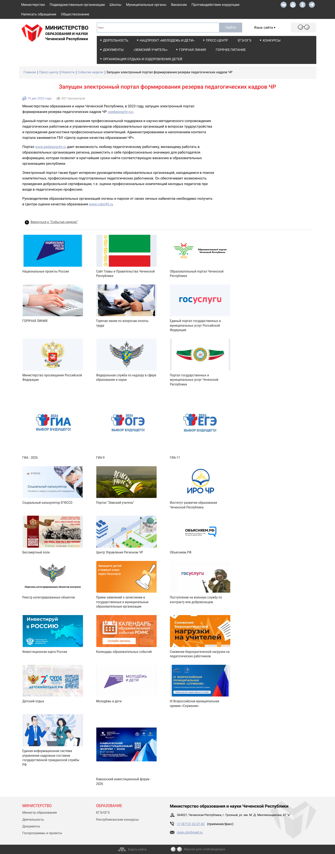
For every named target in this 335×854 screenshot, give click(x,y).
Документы (113, 50)
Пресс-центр (217, 40)
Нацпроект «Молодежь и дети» (167, 40)
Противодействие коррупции (215, 5)
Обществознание (75, 14)
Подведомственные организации (77, 5)
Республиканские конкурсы (117, 820)
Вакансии (179, 5)
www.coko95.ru (101, 204)
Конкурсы (272, 40)
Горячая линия (192, 50)
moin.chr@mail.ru (190, 832)
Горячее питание (231, 50)
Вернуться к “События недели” (54, 222)
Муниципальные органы (146, 5)
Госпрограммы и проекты (42, 833)
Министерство (33, 5)
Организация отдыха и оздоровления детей (142, 59)
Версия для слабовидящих (204, 849)
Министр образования (39, 813)
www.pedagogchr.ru (50, 147)
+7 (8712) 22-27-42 (191, 824)
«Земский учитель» (150, 50)
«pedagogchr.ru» (120, 112)
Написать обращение (38, 14)
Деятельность (115, 40)
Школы (116, 5)
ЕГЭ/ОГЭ (244, 40)
